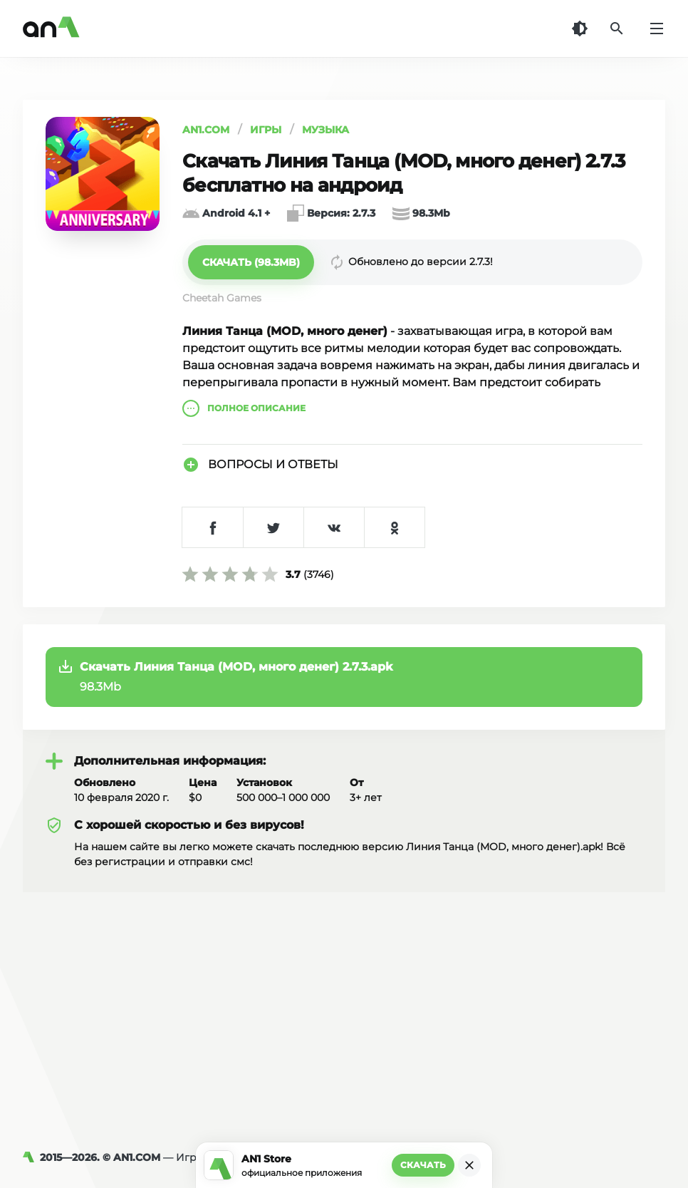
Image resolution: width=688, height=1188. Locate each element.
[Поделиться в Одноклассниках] (394, 527)
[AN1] (31, 1157)
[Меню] (657, 28)
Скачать (423, 1164)
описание (244, 408)
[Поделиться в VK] (333, 527)
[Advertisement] (344, 999)
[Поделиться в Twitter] (273, 527)
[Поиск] (617, 28)
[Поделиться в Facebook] (212, 527)
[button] (251, 262)
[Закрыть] (469, 1165)
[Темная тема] (580, 28)
